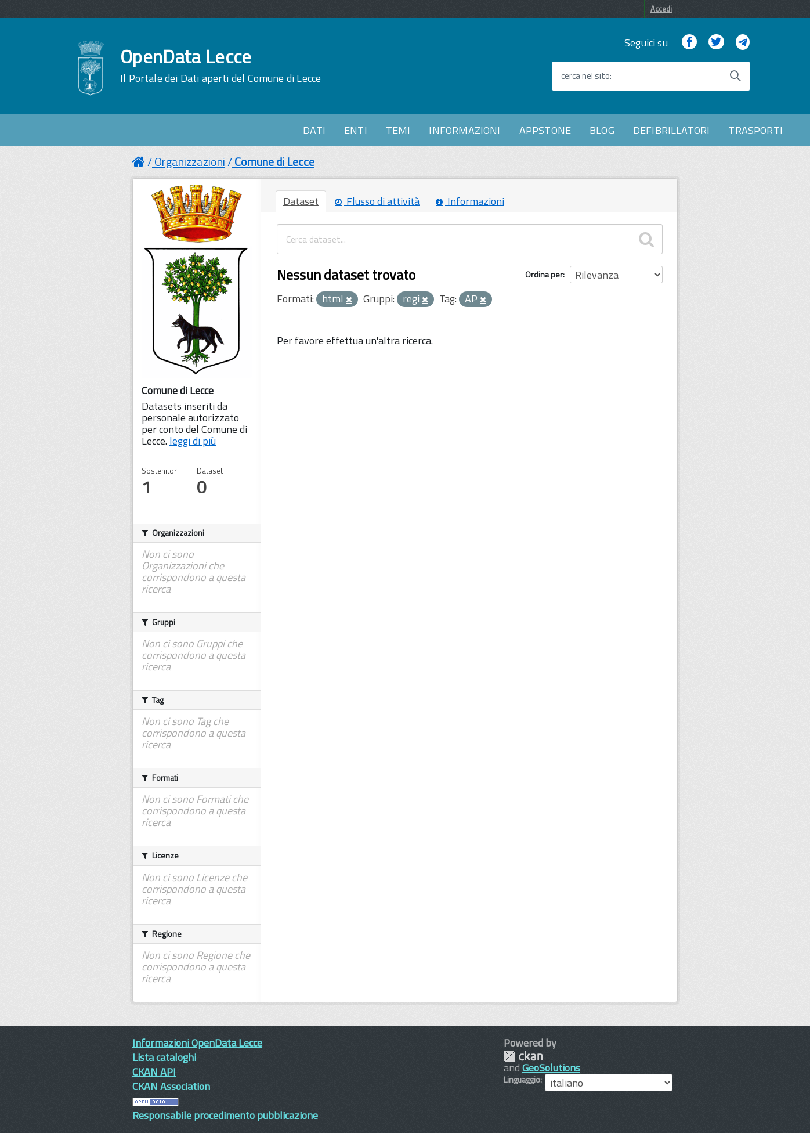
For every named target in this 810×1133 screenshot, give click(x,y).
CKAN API (154, 1072)
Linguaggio (522, 1079)
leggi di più (192, 441)
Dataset (301, 201)
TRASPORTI (755, 130)
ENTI (355, 130)
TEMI (398, 130)
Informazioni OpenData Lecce (197, 1043)
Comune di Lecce (274, 162)
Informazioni (470, 201)
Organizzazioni (189, 162)
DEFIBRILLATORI (671, 130)
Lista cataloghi (164, 1057)
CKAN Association (171, 1086)
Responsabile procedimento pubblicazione (225, 1115)
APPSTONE (545, 130)
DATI (314, 130)
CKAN (523, 1056)
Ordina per (544, 274)
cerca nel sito (585, 76)
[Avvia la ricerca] (735, 76)
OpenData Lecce (220, 65)
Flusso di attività (377, 201)
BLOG (602, 130)
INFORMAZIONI (464, 130)
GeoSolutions (551, 1068)
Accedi (661, 9)
